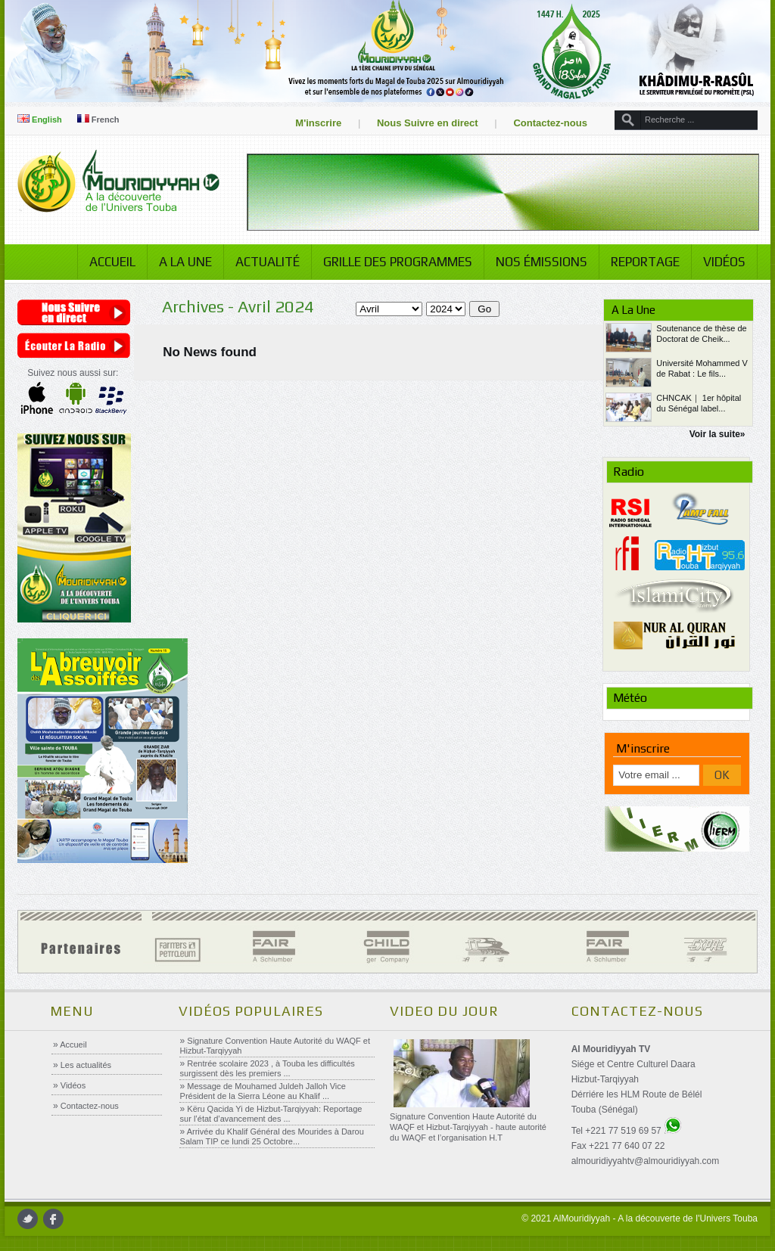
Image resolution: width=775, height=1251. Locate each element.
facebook (53, 1219)
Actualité (267, 261)
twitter (27, 1219)
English (39, 119)
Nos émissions (541, 261)
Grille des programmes (397, 261)
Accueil (112, 261)
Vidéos (724, 261)
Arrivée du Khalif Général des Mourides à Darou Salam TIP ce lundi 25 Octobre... (272, 1136)
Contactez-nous (550, 123)
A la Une (185, 261)
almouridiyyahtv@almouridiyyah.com (645, 1161)
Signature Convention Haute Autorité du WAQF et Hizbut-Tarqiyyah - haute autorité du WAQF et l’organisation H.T (468, 1127)
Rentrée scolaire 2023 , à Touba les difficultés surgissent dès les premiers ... (267, 1068)
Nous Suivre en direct (427, 123)
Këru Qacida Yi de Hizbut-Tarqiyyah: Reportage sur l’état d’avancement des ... (271, 1113)
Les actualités (84, 1064)
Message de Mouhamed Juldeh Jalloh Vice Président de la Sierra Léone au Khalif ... (263, 1091)
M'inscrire (318, 123)
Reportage (645, 261)
